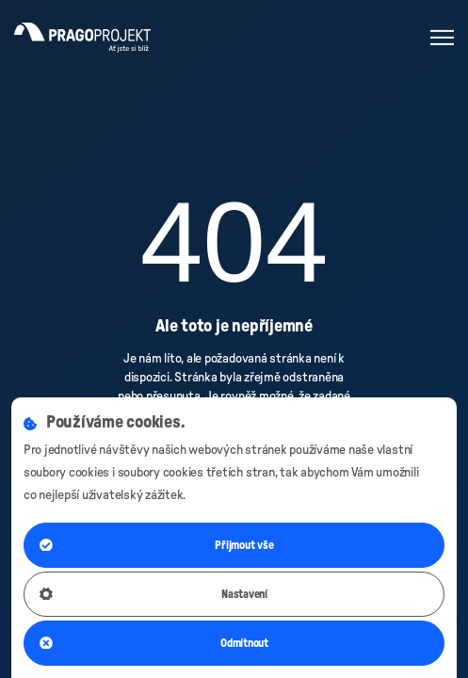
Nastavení (153, 594)
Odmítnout (154, 643)
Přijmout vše (157, 545)
